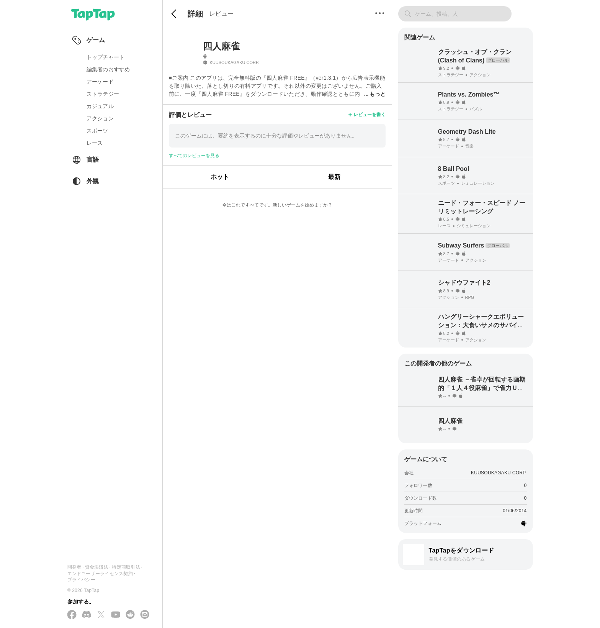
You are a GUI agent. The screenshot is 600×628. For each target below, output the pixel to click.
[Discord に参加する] (86, 615)
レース (95, 143)
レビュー (221, 13)
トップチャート (106, 57)
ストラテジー (103, 94)
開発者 (74, 567)
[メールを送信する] (144, 615)
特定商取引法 (126, 567)
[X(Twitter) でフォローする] (101, 615)
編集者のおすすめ (108, 69)
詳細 (195, 14)
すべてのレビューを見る (194, 155)
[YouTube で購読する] (115, 615)
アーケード (100, 82)
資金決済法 (96, 567)
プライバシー (81, 579)
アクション (100, 118)
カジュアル (100, 106)
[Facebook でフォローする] (72, 615)
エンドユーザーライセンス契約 (100, 573)
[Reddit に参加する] (130, 615)
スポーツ (97, 131)
